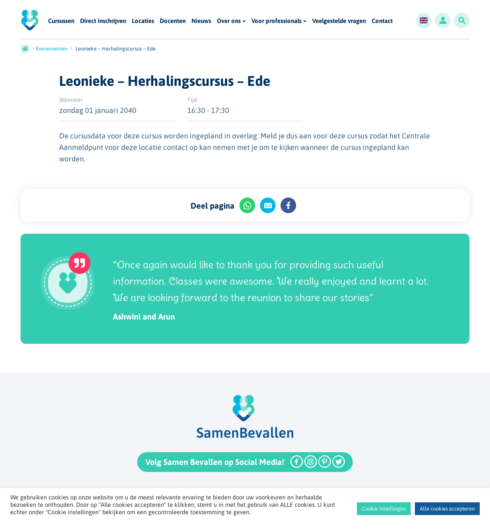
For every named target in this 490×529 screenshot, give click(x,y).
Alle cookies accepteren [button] (447, 509)
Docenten (173, 21)
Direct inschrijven (103, 21)
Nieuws (201, 21)
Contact (382, 21)
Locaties (143, 21)
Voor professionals (276, 20)
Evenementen (51, 49)
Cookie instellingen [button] (384, 509)
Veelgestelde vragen (339, 21)
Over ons (229, 20)
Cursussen (61, 21)
